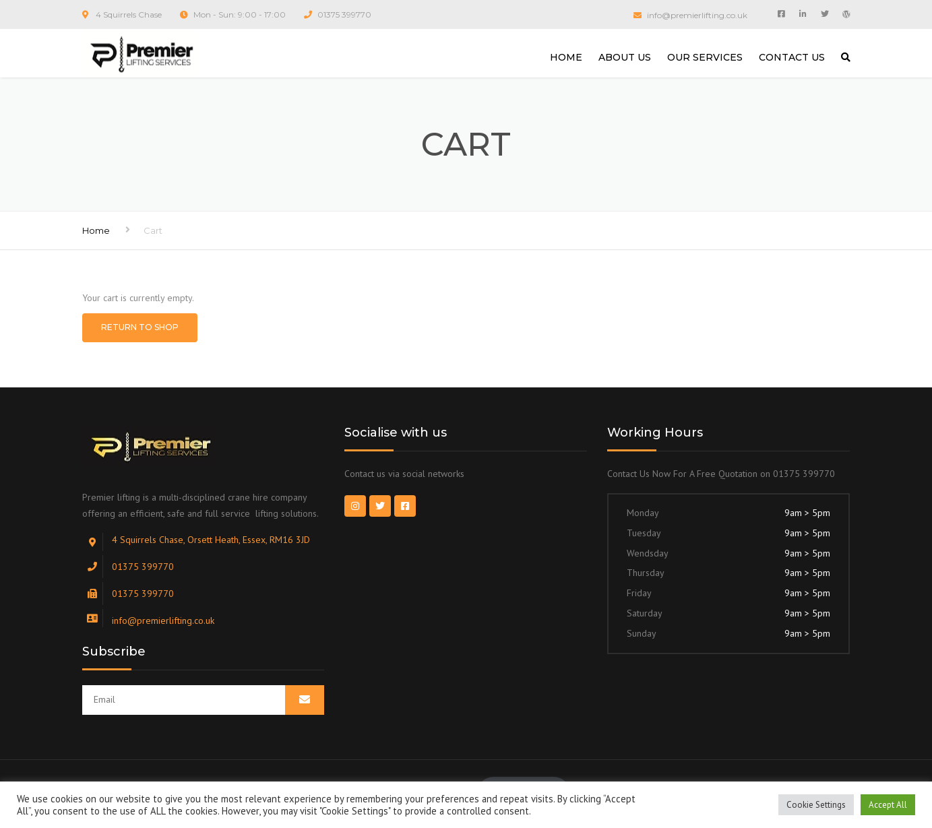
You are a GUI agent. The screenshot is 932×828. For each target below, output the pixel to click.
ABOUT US (624, 57)
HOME (566, 57)
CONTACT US (792, 57)
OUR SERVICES (705, 57)
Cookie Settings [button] (816, 804)
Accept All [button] (888, 804)
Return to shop (140, 327)
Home (96, 230)
